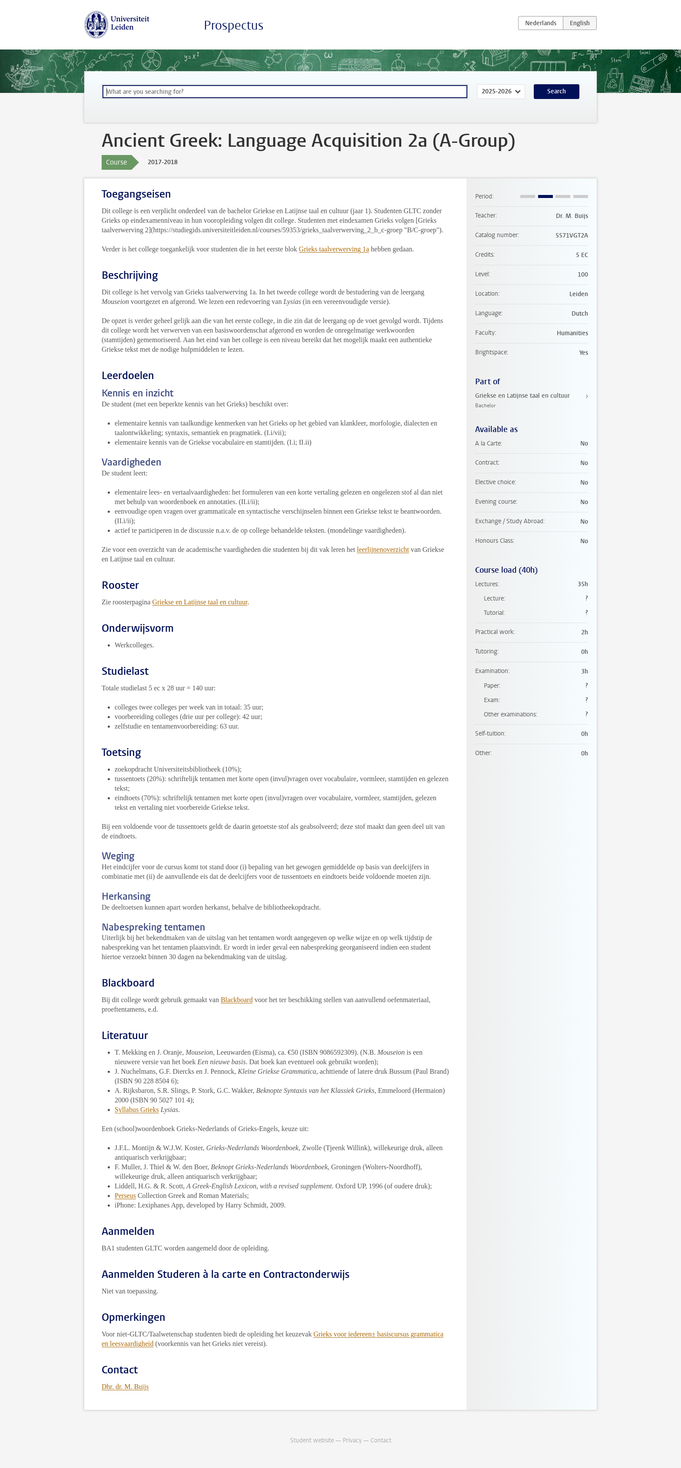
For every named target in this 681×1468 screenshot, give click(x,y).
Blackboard (237, 999)
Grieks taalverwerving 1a (334, 249)
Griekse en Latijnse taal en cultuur (199, 602)
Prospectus (234, 25)
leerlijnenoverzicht (383, 549)
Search (556, 91)
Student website (312, 1440)
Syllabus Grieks (137, 1109)
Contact (380, 1440)
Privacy (352, 1440)
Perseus (125, 1195)
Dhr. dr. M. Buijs (125, 1386)
